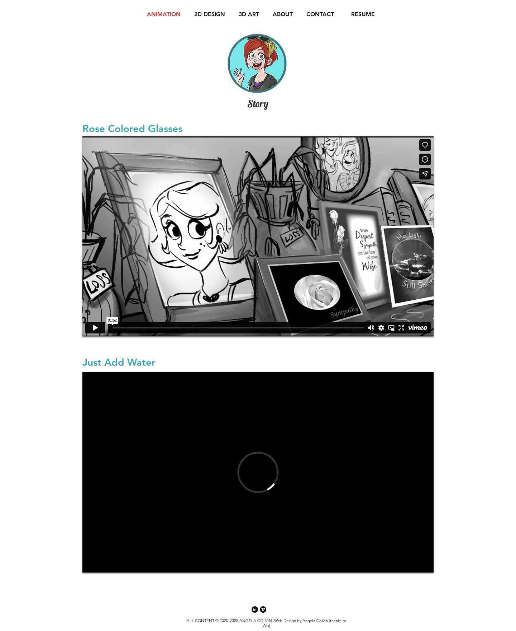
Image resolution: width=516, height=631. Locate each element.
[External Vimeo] (258, 236)
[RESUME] (363, 14)
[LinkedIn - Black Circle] (255, 609)
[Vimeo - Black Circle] (263, 609)
